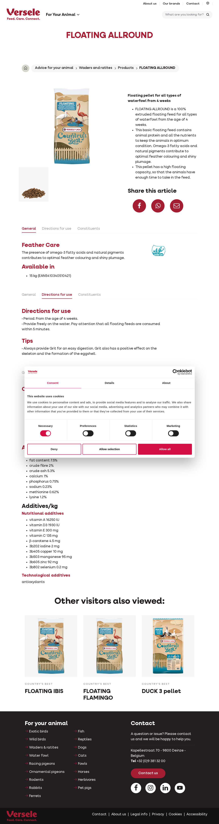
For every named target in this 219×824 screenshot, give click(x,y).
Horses (83, 772)
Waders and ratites (95, 68)
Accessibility (196, 814)
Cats (82, 755)
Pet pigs (84, 788)
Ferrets (35, 796)
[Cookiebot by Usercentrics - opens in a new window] (175, 372)
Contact (193, 3)
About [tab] (166, 382)
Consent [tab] (52, 382)
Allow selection (109, 449)
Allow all (165, 449)
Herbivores (87, 780)
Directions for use (56, 228)
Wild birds (37, 739)
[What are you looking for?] (183, 14)
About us (150, 3)
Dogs (82, 747)
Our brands (171, 3)
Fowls (82, 763)
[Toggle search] (207, 14)
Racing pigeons (42, 763)
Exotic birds (38, 731)
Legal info (139, 814)
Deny (54, 449)
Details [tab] (109, 382)
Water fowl (38, 755)
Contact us (148, 773)
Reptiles (85, 739)
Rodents (36, 780)
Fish (81, 731)
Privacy (158, 814)
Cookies (175, 814)
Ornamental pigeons (47, 772)
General (29, 228)
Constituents (88, 228)
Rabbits (35, 788)
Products (126, 68)
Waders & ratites (43, 747)
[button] (207, 4)
